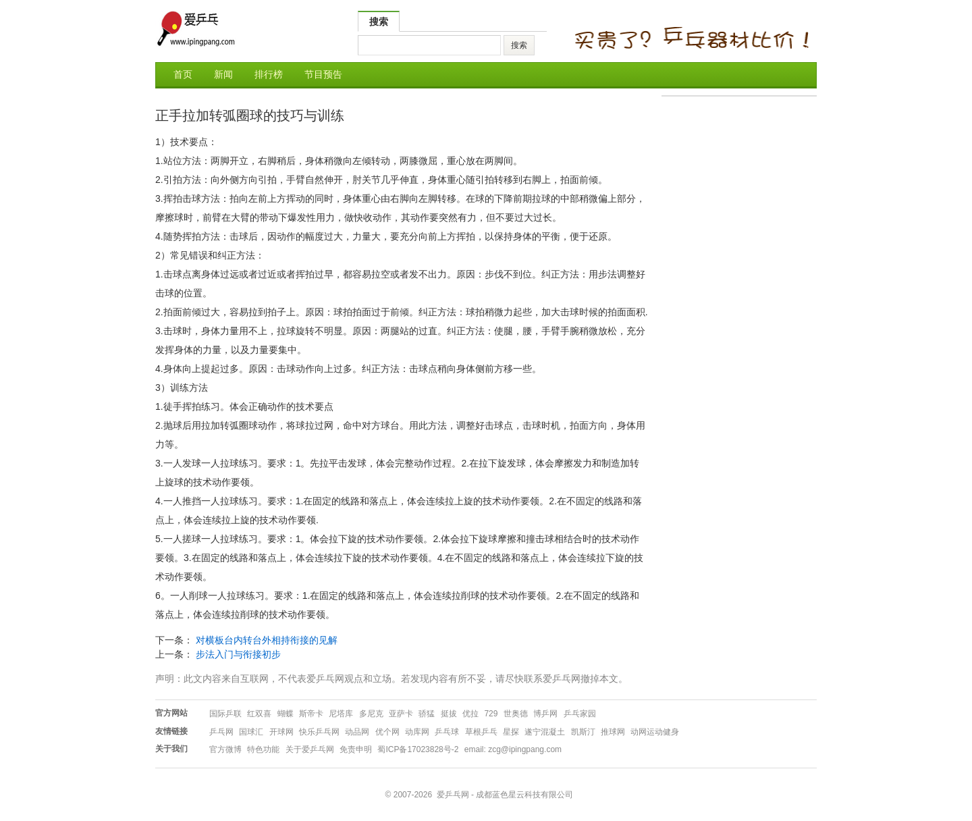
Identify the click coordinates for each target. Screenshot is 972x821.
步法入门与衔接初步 (238, 654)
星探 (511, 732)
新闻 (223, 74)
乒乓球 (447, 732)
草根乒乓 (481, 732)
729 (490, 713)
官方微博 (225, 749)
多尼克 (371, 713)
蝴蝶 (285, 713)
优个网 (387, 732)
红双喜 (259, 713)
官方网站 (171, 713)
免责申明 (356, 749)
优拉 (470, 713)
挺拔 (449, 713)
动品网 (357, 732)
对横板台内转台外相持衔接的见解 (267, 640)
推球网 (613, 732)
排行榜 (268, 74)
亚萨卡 (401, 713)
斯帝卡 (311, 713)
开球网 (281, 732)
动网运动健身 (654, 732)
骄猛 (426, 713)
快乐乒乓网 (319, 732)
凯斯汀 (583, 732)
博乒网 (545, 713)
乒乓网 (221, 732)
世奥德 (516, 713)
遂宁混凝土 (544, 732)
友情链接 (171, 731)
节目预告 (323, 74)
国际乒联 (225, 713)
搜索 (378, 21)
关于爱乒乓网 (310, 749)
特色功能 (263, 749)
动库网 (417, 732)
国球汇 (251, 732)
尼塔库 (341, 713)
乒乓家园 (580, 713)
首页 (182, 74)
